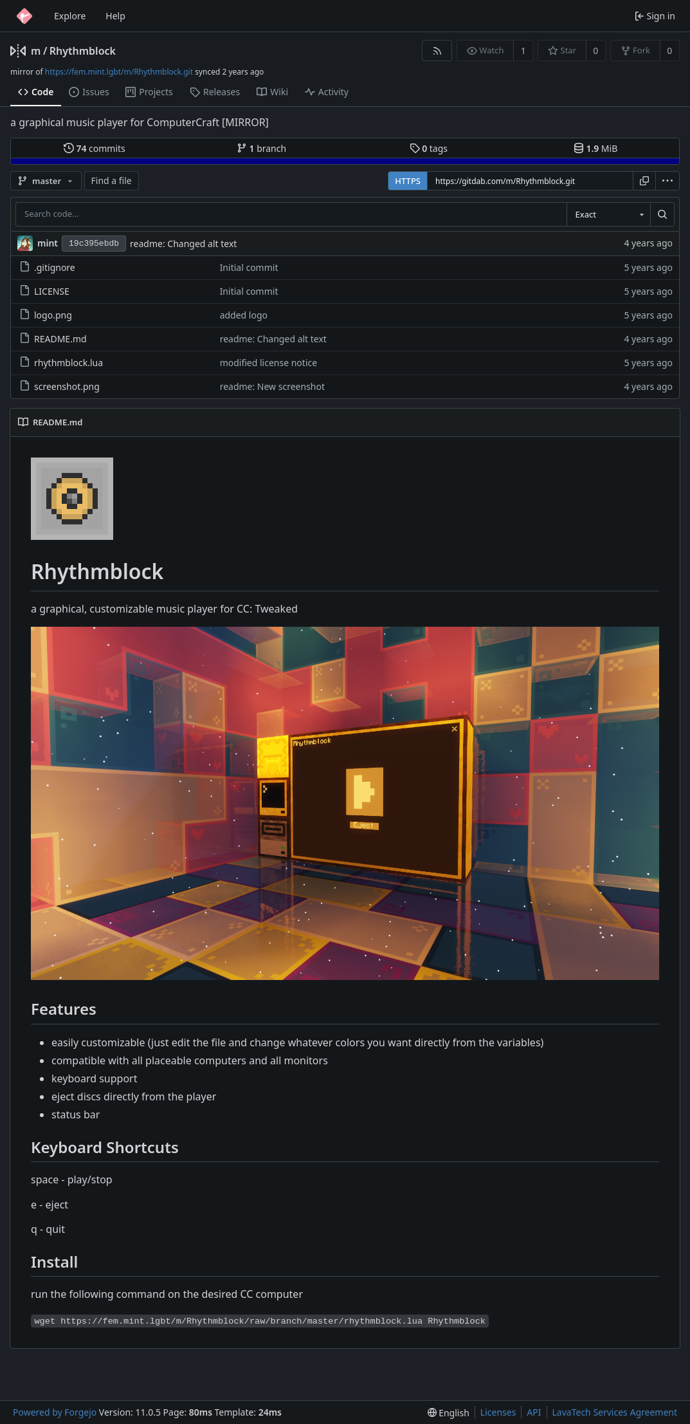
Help (115, 16)
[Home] (24, 16)
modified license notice (269, 362)
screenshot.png (59, 386)
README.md (53, 339)
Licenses (498, 1412)
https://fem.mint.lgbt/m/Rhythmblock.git (119, 71)
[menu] (667, 180)
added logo (244, 315)
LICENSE (44, 291)
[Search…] (662, 214)
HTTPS (408, 181)
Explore (70, 16)
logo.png (45, 315)
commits (94, 148)
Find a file (111, 180)
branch (261, 148)
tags (429, 148)
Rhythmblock (83, 50)
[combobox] (608, 214)
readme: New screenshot (272, 386)
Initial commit (249, 267)
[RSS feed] (437, 50)
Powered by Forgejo (54, 1412)
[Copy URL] (644, 180)
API (534, 1412)
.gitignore (47, 267)
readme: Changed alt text (183, 243)
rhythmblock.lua (61, 362)
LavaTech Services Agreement (614, 1412)
